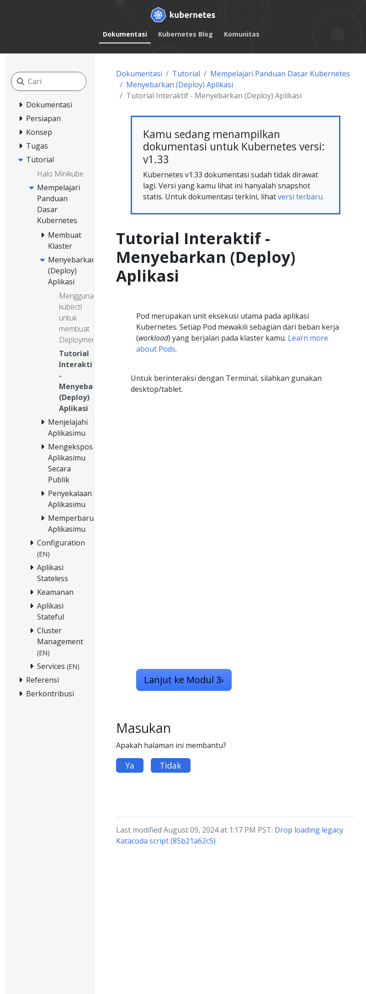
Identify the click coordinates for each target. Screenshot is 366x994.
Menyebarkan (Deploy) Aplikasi (179, 85)
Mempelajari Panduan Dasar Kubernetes (280, 74)
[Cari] (69, 81)
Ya (129, 765)
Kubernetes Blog (185, 34)
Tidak (170, 765)
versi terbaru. (301, 197)
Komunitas (242, 34)
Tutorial (186, 74)
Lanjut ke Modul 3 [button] (184, 679)
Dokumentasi (125, 34)
